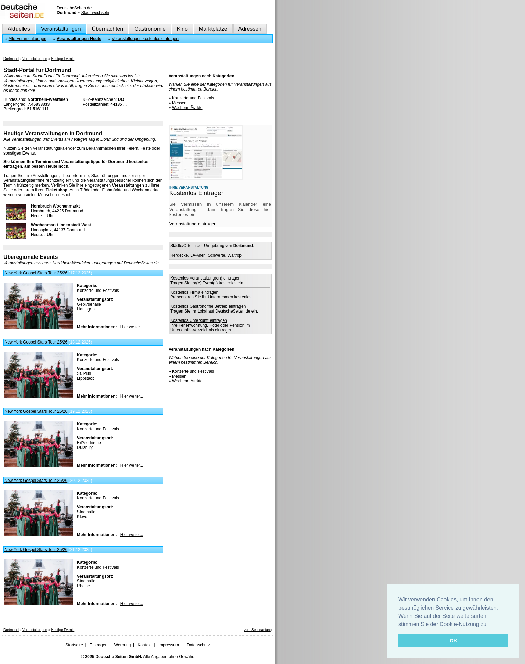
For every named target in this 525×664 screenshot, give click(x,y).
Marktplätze (213, 29)
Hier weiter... (131, 327)
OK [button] (453, 640)
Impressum (169, 645)
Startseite (74, 645)
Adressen (250, 29)
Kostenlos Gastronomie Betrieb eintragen (208, 306)
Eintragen (98, 645)
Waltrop (234, 255)
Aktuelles (19, 29)
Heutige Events (62, 59)
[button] (491, 625)
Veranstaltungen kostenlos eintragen (145, 38)
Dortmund (11, 59)
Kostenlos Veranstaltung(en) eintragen (205, 278)
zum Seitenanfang (258, 630)
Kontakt (145, 645)
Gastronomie (150, 29)
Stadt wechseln (95, 12)
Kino (182, 29)
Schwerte (216, 255)
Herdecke (179, 255)
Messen (179, 103)
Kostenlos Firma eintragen (194, 292)
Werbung (122, 645)
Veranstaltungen (61, 29)
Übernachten (108, 29)
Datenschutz (198, 645)
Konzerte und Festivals (193, 98)
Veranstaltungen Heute (79, 38)
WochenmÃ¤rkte (187, 107)
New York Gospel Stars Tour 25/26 (35, 273)
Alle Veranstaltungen (27, 38)
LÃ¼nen (198, 255)
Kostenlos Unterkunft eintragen (198, 320)
